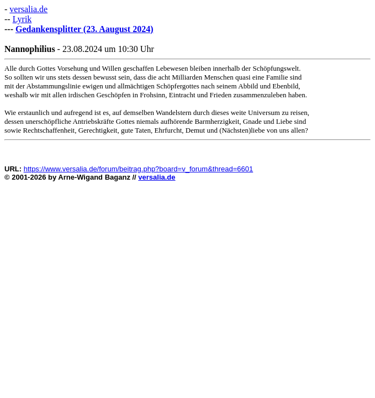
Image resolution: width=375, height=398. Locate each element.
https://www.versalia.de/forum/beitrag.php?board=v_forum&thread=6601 (138, 169)
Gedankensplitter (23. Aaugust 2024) (84, 29)
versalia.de (28, 9)
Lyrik (22, 19)
